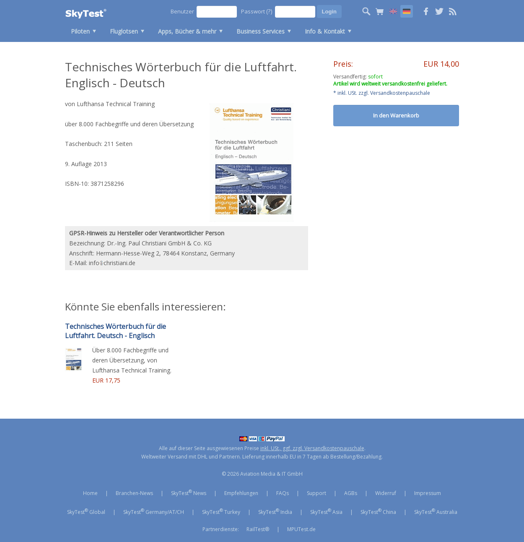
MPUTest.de (301, 529)
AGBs (350, 493)
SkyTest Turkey (221, 511)
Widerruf (385, 493)
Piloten (80, 31)
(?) (269, 11)
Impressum (427, 493)
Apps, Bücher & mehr (187, 31)
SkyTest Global (86, 511)
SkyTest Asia (326, 511)
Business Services (260, 31)
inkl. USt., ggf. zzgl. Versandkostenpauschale (312, 448)
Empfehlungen (241, 493)
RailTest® (257, 529)
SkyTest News (188, 492)
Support (316, 493)
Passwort (256, 11)
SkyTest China (378, 511)
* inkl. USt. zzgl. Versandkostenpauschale (381, 92)
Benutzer (182, 11)
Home (90, 493)
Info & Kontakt (325, 31)
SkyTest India (275, 511)
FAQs (282, 493)
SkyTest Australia (435, 511)
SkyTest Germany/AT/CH (153, 511)
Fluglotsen (124, 31)
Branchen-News (134, 493)
